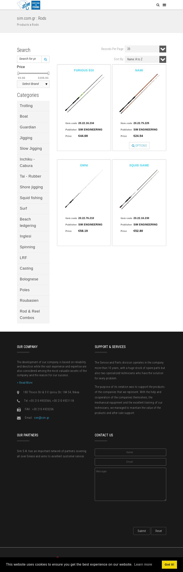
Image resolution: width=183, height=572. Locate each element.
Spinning (27, 247)
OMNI (84, 165)
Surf (23, 208)
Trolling (26, 106)
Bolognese (29, 279)
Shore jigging (31, 187)
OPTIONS (139, 145)
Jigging (26, 138)
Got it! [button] (169, 564)
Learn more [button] (143, 564)
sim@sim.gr (41, 417)
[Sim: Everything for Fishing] (28, 5)
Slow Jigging (31, 148)
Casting (26, 268)
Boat (24, 116)
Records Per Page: (112, 49)
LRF (23, 258)
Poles (25, 290)
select (46, 84)
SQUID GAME (139, 165)
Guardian (28, 127)
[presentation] (126, 513)
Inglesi (26, 236)
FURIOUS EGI (84, 70)
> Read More (25, 382)
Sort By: (119, 59)
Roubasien (29, 300)
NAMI (139, 70)
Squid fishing (31, 198)
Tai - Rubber (30, 176)
